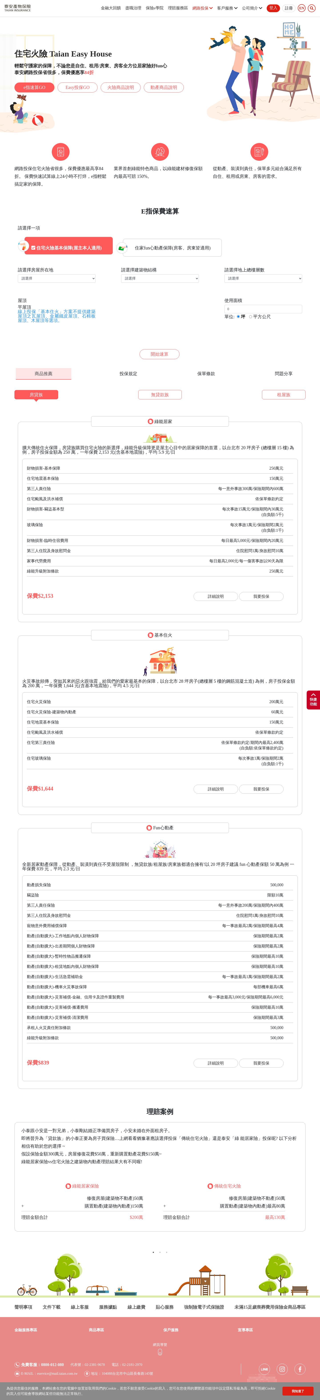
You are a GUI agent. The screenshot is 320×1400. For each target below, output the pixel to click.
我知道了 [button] (298, 1391)
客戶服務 (227, 8)
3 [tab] (166, 1250)
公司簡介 (252, 8)
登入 (273, 8)
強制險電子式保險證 (204, 1304)
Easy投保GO (78, 87)
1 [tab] (153, 1250)
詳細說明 (216, 594)
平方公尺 (262, 315)
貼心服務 (165, 1304)
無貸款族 (160, 392)
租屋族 (283, 392)
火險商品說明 (120, 87)
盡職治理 (133, 8)
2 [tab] (160, 1250)
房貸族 (36, 392)
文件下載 (51, 1304)
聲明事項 (23, 1304)
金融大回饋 (111, 8)
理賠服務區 (178, 8)
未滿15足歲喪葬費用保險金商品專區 (270, 1304)
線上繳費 (136, 1304)
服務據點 (108, 1304)
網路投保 (202, 8)
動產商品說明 (163, 87)
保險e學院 (155, 8)
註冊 (289, 8)
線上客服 (80, 1304)
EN (301, 8)
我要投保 (261, 594)
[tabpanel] (160, 1174)
